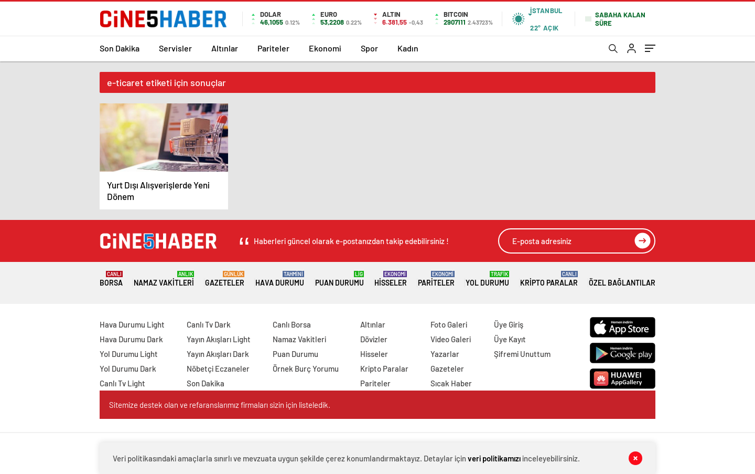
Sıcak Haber (451, 383)
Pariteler (273, 48)
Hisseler (390, 279)
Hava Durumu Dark (131, 339)
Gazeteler (224, 279)
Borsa (111, 279)
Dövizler (373, 339)
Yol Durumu (487, 279)
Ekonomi (325, 48)
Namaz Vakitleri (164, 279)
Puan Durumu (339, 279)
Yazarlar (444, 354)
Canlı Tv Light (122, 383)
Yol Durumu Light (129, 354)
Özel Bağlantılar (622, 279)
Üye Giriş (508, 324)
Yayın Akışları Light (219, 339)
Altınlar (224, 48)
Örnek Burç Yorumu (306, 368)
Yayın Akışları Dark (218, 354)
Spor (369, 48)
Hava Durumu (279, 279)
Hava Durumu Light (132, 324)
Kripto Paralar (549, 279)
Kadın (407, 48)
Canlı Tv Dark (209, 324)
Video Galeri (450, 339)
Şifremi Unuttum (522, 354)
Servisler (175, 48)
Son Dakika (119, 48)
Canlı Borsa (292, 324)
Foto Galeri (448, 324)
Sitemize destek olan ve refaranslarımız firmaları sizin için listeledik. (219, 404)
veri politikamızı (494, 458)
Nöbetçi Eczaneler (218, 368)
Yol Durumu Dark (128, 368)
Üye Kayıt (510, 339)
